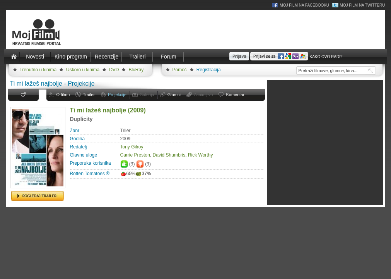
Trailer (89, 94)
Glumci (174, 94)
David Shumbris (169, 155)
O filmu (63, 94)
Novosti (35, 56)
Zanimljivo (203, 94)
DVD (114, 69)
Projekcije (117, 94)
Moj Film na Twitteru (362, 5)
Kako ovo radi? (325, 57)
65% (128, 173)
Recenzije (106, 56)
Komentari (235, 94)
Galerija (147, 94)
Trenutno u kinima (38, 69)
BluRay (135, 69)
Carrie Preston (135, 155)
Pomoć (179, 69)
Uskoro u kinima (82, 69)
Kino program (71, 56)
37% (143, 173)
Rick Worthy (200, 155)
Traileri (137, 56)
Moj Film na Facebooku (304, 5)
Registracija (208, 69)
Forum (168, 56)
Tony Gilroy (131, 147)
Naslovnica (14, 56)
